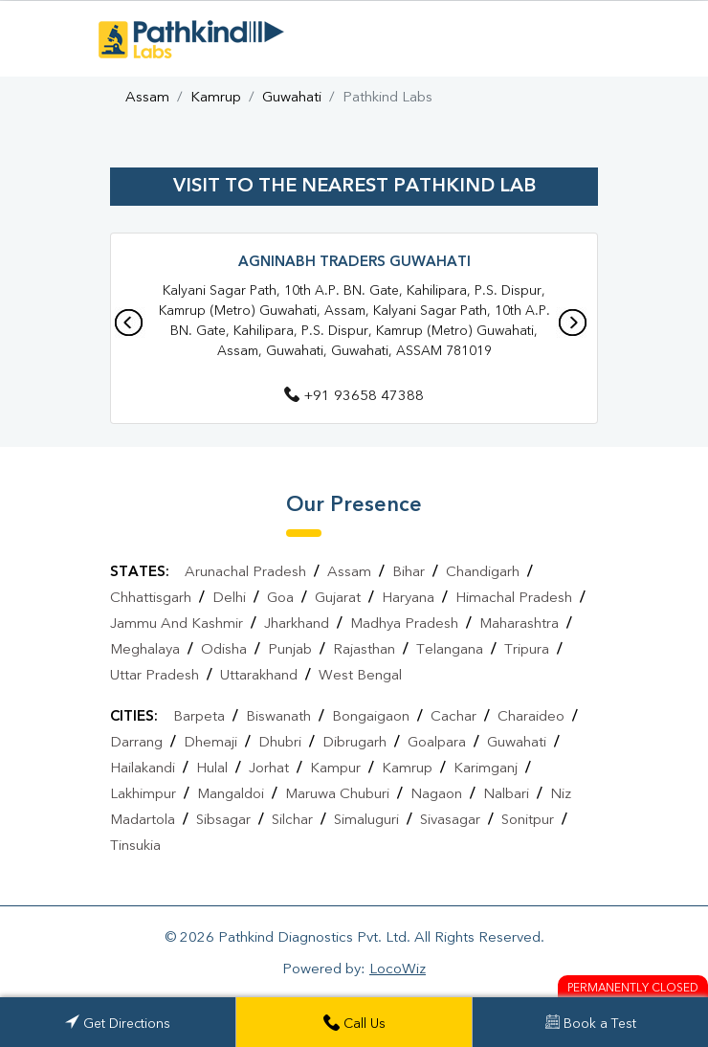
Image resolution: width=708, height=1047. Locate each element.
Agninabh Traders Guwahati (354, 263)
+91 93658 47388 (354, 397)
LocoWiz (397, 970)
